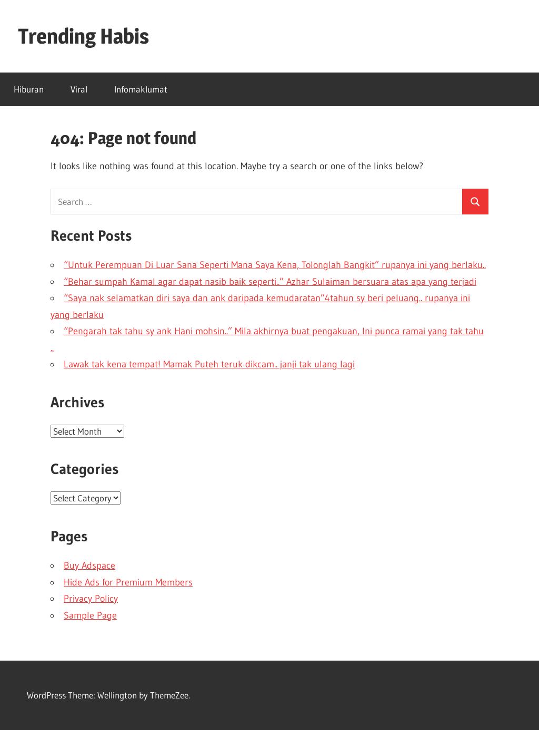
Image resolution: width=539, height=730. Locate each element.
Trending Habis (83, 36)
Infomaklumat (140, 89)
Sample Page (90, 615)
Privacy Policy (91, 598)
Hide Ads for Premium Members (128, 582)
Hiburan (29, 89)
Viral (79, 89)
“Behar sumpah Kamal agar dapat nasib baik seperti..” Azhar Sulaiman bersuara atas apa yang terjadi (270, 281)
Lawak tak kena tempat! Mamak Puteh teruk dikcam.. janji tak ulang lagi (209, 364)
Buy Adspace (89, 565)
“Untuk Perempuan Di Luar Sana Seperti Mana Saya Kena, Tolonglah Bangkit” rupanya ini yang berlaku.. (275, 265)
